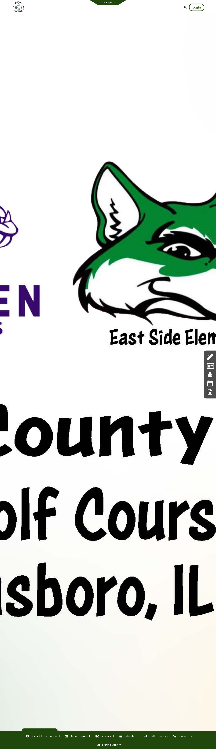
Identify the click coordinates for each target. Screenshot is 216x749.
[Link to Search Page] (185, 7)
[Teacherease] (210, 374)
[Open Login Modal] (196, 7)
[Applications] (210, 357)
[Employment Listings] (210, 366)
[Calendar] (210, 383)
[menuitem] (43, 735)
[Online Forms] (210, 392)
